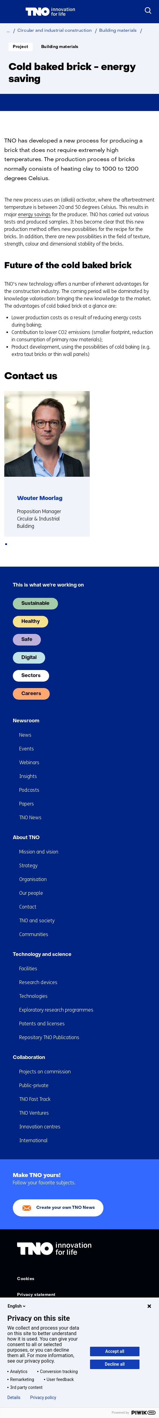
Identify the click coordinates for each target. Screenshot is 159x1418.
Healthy (30, 621)
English (17, 1306)
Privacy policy (43, 1397)
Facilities (28, 969)
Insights (28, 776)
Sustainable (35, 603)
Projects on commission (45, 1072)
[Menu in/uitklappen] (10, 11)
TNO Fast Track (34, 1099)
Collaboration (29, 1057)
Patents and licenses (42, 1024)
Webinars (29, 762)
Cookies (25, 1279)
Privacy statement (36, 1295)
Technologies (33, 996)
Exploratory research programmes (56, 1010)
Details (13, 1397)
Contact (27, 907)
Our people (31, 893)
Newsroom (26, 721)
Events (26, 749)
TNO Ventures (34, 1113)
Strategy (28, 865)
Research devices (38, 982)
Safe (26, 639)
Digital (29, 657)
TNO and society (37, 921)
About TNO (26, 837)
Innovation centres (39, 1127)
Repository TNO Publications (49, 1037)
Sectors (31, 675)
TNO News (30, 817)
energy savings (34, 214)
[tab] (6, 544)
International (33, 1140)
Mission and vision (38, 852)
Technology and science (42, 954)
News (25, 735)
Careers (31, 693)
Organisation (33, 879)
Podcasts (29, 790)
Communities (33, 934)
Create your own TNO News (65, 1208)
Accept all (114, 1351)
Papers (26, 804)
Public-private (34, 1085)
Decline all (115, 1364)
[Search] (148, 10)
